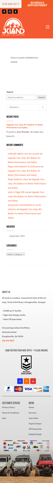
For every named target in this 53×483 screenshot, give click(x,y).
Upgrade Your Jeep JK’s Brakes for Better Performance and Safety (27, 183)
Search (10, 92)
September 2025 (17, 236)
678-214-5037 (8, 341)
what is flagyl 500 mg (18, 192)
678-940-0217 (10, 4)
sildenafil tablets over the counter (23, 153)
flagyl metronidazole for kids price (24, 166)
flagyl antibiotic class (18, 179)
